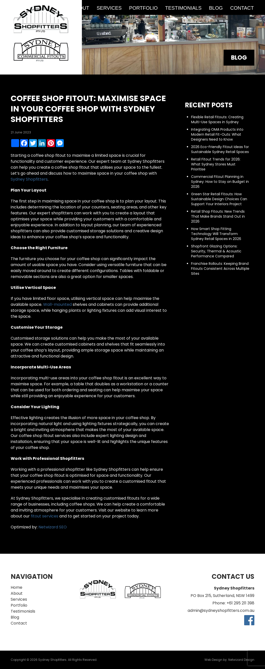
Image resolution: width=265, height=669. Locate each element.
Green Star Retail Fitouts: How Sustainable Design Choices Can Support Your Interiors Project (219, 199)
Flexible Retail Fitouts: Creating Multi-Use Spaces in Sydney (217, 119)
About (17, 593)
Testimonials (183, 8)
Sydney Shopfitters (29, 179)
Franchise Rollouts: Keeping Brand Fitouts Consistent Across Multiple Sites (220, 268)
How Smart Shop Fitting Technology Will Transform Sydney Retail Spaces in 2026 (216, 233)
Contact (242, 8)
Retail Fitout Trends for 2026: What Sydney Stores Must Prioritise (215, 164)
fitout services (44, 516)
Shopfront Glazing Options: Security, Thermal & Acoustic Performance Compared (216, 251)
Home (16, 587)
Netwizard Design (241, 660)
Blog (216, 8)
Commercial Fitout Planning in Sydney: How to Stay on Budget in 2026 (220, 181)
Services (109, 8)
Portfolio (143, 8)
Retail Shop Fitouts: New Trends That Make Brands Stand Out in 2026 (218, 216)
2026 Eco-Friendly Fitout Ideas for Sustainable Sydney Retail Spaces (220, 149)
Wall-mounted (57, 304)
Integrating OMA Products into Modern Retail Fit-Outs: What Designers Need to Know (217, 134)
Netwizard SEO (52, 527)
